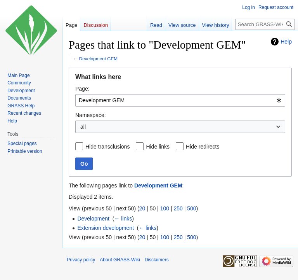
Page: (82, 89)
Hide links (158, 147)
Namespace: (90, 115)
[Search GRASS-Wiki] (265, 24)
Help (286, 41)
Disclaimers (157, 259)
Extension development (105, 228)
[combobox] (180, 100)
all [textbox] (83, 127)
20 (142, 208)
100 (164, 208)
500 (191, 208)
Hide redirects (202, 147)
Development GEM (98, 58)
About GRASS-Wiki (120, 259)
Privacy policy (81, 259)
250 (177, 208)
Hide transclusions (107, 147)
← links (123, 218)
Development (93, 218)
